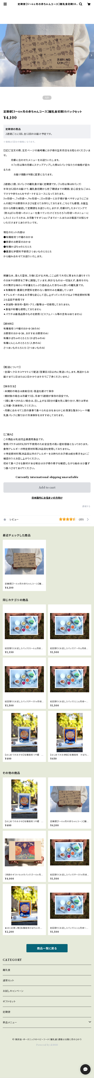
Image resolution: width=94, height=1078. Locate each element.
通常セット (8, 980)
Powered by (47, 1045)
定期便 (6, 1012)
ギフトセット (9, 1001)
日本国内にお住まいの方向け (47, 497)
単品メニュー (10, 1022)
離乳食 (6, 970)
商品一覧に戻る (47, 948)
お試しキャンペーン (13, 991)
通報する (86, 506)
